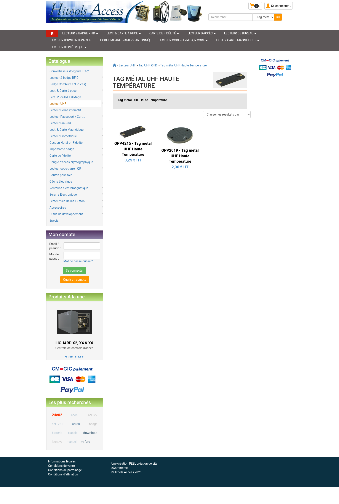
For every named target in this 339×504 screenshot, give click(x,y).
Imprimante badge (62, 149)
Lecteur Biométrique (63, 136)
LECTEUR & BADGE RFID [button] (80, 33)
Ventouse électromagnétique (69, 188)
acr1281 (57, 424)
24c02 (57, 415)
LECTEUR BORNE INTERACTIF (71, 40)
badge (93, 424)
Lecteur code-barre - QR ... (67, 168)
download (90, 433)
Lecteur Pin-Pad (60, 123)
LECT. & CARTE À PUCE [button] (124, 33)
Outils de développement (66, 214)
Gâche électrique (61, 181)
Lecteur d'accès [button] (201, 33)
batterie (57, 433)
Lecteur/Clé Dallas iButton (67, 201)
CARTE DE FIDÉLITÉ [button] (164, 33)
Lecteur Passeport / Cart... (67, 116)
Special (54, 220)
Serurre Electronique (63, 194)
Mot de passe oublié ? (78, 261)
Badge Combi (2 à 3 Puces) (68, 84)
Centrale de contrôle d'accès (74, 348)
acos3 (75, 415)
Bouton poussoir (61, 175)
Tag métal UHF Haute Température (142, 100)
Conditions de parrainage (65, 470)
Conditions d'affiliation (63, 474)
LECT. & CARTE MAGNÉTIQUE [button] (237, 40)
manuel (72, 441)
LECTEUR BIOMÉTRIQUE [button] (68, 47)
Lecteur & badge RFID (64, 77)
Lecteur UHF (58, 103)
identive (57, 441)
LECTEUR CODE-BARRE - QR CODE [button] (183, 40)
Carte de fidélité (60, 155)
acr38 (76, 424)
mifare (85, 442)
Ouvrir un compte (74, 279)
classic (73, 433)
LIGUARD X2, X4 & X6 (74, 343)
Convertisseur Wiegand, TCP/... (70, 71)
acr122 (92, 415)
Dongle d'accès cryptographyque (71, 162)
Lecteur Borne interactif (65, 110)
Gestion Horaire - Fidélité (66, 142)
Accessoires (58, 207)
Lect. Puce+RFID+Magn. (66, 97)
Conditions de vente (61, 465)
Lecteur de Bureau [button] (240, 33)
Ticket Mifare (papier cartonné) (125, 40)
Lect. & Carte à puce (63, 90)
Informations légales (62, 461)
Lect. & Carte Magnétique (66, 129)
